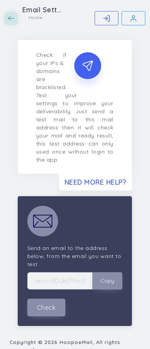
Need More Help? (96, 182)
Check (46, 307)
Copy (107, 280)
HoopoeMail (76, 342)
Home (35, 17)
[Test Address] (60, 280)
